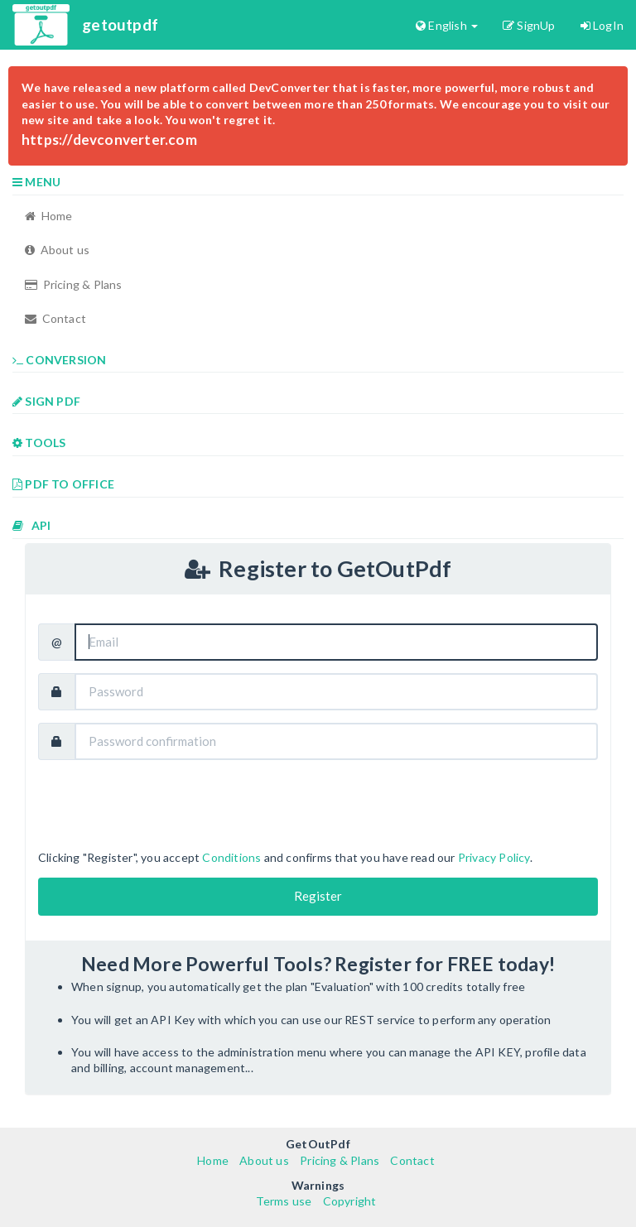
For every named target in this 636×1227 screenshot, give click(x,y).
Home (48, 216)
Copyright (350, 1201)
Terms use (284, 1201)
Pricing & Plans (74, 284)
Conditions (231, 857)
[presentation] (164, 804)
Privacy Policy (494, 857)
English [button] (447, 25)
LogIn (602, 25)
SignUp (529, 25)
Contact (55, 318)
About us (57, 250)
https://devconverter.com (109, 139)
